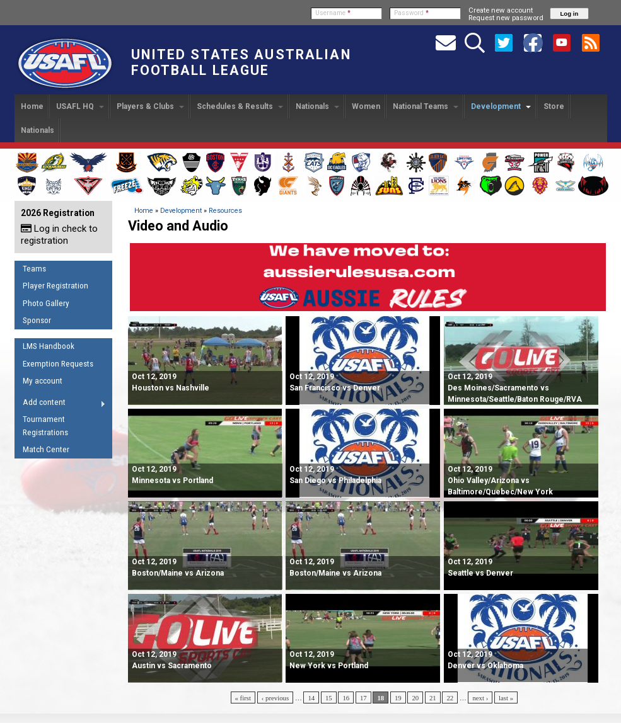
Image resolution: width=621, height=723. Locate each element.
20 (415, 698)
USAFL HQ (80, 106)
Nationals (317, 106)
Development (501, 106)
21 (432, 698)
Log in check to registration (59, 234)
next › (480, 698)
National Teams (425, 106)
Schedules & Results (240, 106)
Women (366, 106)
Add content (60, 404)
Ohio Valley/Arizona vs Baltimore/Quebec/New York (500, 480)
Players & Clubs (150, 106)
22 (449, 698)
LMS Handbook (48, 346)
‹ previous (275, 698)
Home (32, 106)
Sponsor (37, 320)
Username (333, 12)
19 (398, 698)
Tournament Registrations (45, 425)
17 (363, 698)
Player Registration (55, 285)
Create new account (500, 10)
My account (42, 380)
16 (345, 698)
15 (328, 698)
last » (506, 698)
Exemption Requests (58, 363)
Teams (34, 268)
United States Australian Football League (241, 62)
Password (411, 12)
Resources (225, 211)
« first (243, 698)
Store (553, 106)
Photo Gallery (46, 303)
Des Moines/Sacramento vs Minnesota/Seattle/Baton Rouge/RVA (515, 388)
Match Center (46, 449)
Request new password (505, 17)
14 (311, 698)
